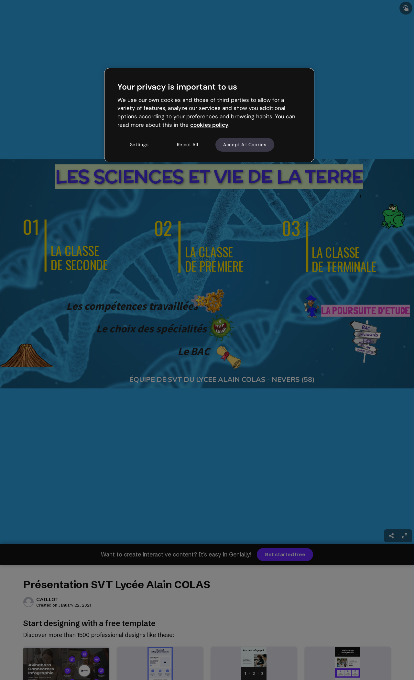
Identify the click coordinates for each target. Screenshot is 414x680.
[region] (209, 115)
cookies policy (209, 124)
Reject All (187, 144)
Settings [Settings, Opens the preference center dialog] (139, 144)
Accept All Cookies (245, 144)
